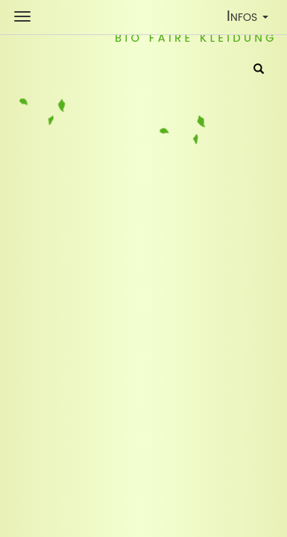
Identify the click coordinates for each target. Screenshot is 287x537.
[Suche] (259, 70)
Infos (251, 19)
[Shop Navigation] (22, 16)
